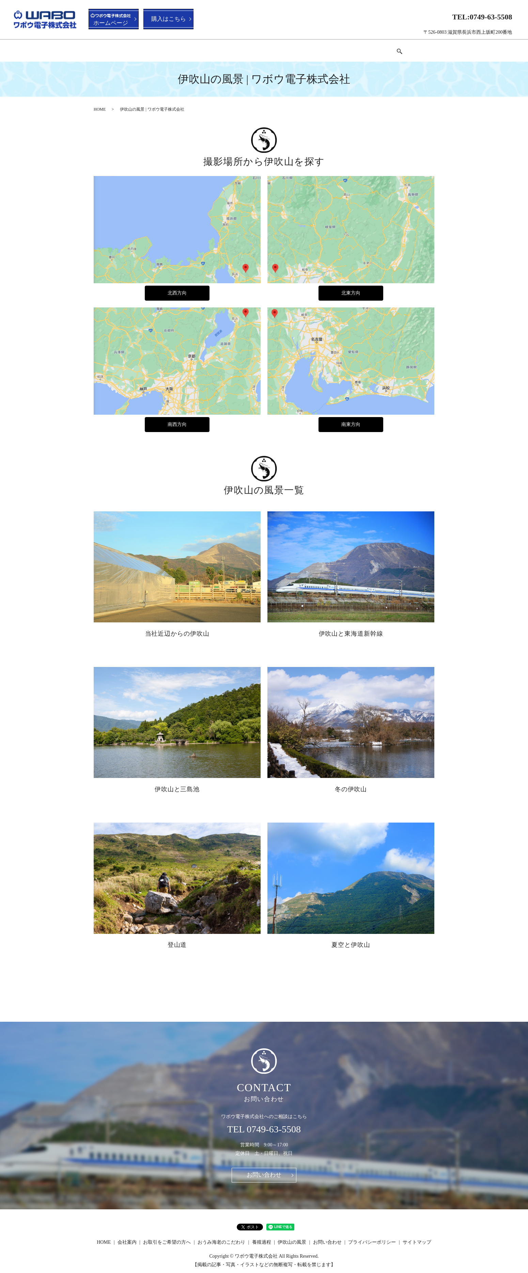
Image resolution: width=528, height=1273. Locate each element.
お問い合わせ (388, 47)
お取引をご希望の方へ (197, 47)
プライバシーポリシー (372, 1236)
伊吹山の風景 (345, 47)
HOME (118, 47)
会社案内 (149, 47)
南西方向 (177, 417)
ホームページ (111, 20)
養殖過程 (306, 47)
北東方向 (350, 286)
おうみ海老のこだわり (259, 47)
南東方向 (350, 417)
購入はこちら (170, 19)
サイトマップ (417, 1236)
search (416, 48)
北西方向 (177, 286)
